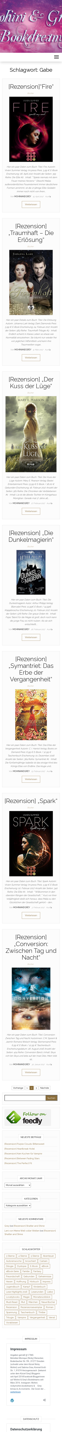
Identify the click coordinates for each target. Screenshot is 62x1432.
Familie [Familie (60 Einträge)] (26, 1271)
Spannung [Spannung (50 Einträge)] (11, 1312)
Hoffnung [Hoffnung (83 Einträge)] (21, 1281)
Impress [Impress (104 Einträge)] (47, 1281)
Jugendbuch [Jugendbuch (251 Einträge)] (12, 1286)
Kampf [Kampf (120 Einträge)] (26, 1286)
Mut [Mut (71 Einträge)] (23, 1302)
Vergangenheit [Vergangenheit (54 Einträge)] (37, 1317)
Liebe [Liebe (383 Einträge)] (50, 1292)
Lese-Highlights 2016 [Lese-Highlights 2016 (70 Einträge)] (16, 1292)
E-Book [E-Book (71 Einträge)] (34, 1266)
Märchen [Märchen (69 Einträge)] (33, 1302)
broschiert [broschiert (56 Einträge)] (30, 1261)
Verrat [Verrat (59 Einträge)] (52, 1317)
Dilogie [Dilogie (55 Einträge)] (9, 1266)
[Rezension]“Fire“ (31, 86)
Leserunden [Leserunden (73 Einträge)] (37, 1292)
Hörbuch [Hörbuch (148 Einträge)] (34, 1281)
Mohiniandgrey (23, 196)
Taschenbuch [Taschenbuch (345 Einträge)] (28, 1312)
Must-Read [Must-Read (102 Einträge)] (11, 1302)
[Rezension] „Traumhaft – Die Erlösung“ (31, 233)
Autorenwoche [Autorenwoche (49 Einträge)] (14, 1261)
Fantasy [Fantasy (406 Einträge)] (37, 1271)
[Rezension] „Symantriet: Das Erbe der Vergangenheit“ (31, 669)
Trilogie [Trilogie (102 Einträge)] (10, 1317)
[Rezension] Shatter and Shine (29, 1226)
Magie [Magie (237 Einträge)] (26, 1297)
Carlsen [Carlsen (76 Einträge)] (43, 1261)
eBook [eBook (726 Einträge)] (45, 1266)
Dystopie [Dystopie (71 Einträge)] (21, 1266)
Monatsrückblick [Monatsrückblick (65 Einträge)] (41, 1297)
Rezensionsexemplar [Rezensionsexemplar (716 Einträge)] (31, 1307)
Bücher (30, 93)
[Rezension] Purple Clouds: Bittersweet (24, 1144)
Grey (7, 1226)
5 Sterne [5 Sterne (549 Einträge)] (35, 1256)
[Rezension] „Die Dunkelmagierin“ (31, 536)
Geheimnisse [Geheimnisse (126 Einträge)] (44, 1276)
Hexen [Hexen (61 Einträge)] (9, 1281)
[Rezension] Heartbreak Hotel (20, 1148)
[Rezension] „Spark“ (31, 800)
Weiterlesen (31, 204)
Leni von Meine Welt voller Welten (22, 1230)
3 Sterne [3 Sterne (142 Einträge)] (10, 1256)
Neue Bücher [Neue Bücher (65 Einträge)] (48, 1302)
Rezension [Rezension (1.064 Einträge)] (11, 1307)
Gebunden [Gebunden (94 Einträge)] (28, 1276)
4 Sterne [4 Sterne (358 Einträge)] (22, 1256)
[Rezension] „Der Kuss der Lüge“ (31, 383)
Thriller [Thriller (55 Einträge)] (41, 1312)
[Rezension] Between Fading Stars (22, 1158)
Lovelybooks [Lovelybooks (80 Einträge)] (13, 1297)
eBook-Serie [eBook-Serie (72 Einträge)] (12, 1271)
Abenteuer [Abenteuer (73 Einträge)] (48, 1256)
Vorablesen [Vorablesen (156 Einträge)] (12, 1322)
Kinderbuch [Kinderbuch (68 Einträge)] (40, 1286)
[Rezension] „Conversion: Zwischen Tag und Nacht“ (31, 947)
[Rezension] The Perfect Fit (18, 1163)
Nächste (44, 1088)
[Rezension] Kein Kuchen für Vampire (23, 1153)
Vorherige (18, 1088)
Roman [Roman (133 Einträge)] (49, 1307)
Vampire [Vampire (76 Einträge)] (21, 1317)
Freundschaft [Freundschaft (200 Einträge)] (13, 1276)
